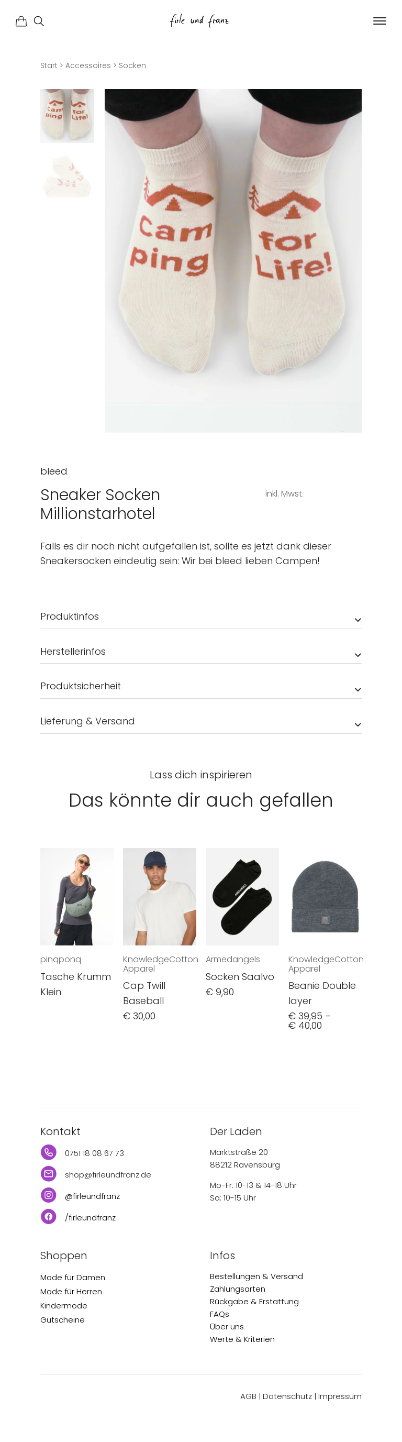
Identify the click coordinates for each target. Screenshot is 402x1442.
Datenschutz (287, 1396)
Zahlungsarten (237, 1288)
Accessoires (88, 65)
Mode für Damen (72, 1277)
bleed (54, 471)
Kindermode (63, 1305)
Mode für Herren (71, 1291)
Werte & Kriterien (242, 1339)
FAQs (219, 1313)
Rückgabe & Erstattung (254, 1301)
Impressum (340, 1396)
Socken (132, 65)
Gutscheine (62, 1319)
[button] (378, 21)
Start (49, 65)
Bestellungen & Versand (256, 1276)
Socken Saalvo (240, 976)
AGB (248, 1396)
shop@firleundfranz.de (108, 1174)
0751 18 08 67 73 (94, 1153)
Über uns (227, 1326)
